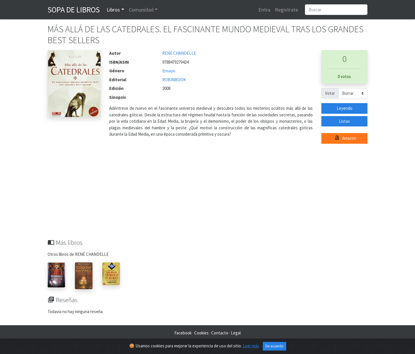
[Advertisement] (207, 195)
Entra (264, 9)
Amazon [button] (344, 138)
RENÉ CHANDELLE (179, 53)
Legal (236, 333)
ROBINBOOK (174, 79)
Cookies (201, 333)
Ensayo (168, 70)
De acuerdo (274, 346)
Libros (113, 9)
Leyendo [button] (344, 108)
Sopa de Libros (74, 9)
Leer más (251, 346)
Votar (330, 93)
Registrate (286, 9)
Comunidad (141, 9)
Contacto (219, 333)
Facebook (183, 333)
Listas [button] (344, 121)
